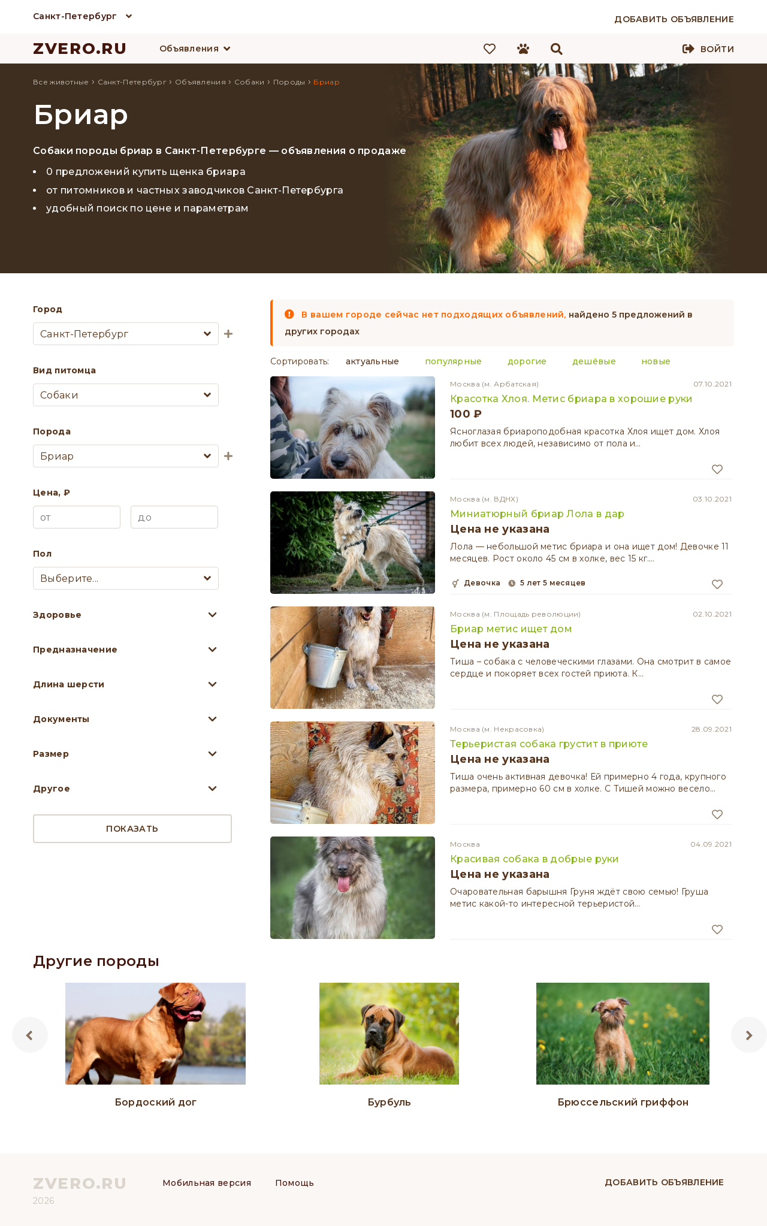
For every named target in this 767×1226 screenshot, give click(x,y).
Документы (61, 719)
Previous (30, 1035)
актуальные (373, 361)
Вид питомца (64, 370)
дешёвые (594, 361)
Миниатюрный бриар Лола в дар (537, 514)
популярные (453, 361)
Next (749, 1035)
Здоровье (57, 614)
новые (656, 361)
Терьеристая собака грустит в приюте (549, 744)
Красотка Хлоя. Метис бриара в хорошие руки (571, 398)
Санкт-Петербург (75, 16)
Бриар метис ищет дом (511, 629)
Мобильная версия (206, 1182)
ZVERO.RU (80, 48)
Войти (717, 49)
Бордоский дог (155, 1102)
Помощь (295, 1182)
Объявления (189, 48)
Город (48, 309)
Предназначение (75, 649)
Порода (52, 431)
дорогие (527, 361)
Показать (132, 828)
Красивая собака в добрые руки (535, 859)
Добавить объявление (664, 1182)
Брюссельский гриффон (623, 1102)
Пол (42, 553)
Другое (51, 788)
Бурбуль (389, 1102)
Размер (51, 753)
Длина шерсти (69, 684)
